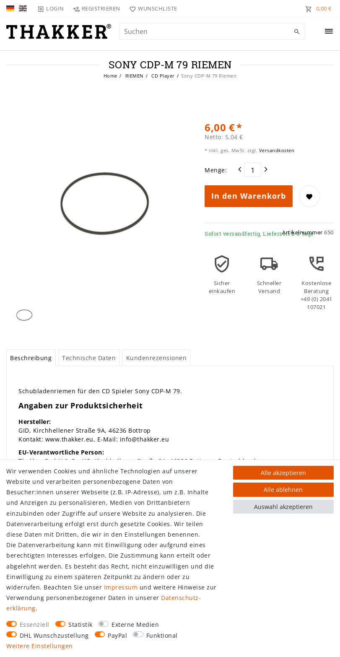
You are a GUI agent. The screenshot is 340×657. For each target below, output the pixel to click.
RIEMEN (133, 76)
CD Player (162, 76)
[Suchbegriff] (212, 31)
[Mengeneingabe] (252, 170)
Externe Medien (135, 624)
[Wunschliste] (151, 8)
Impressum (121, 587)
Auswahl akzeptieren (283, 507)
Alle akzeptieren (283, 473)
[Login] (50, 8)
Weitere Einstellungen (39, 646)
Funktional (162, 635)
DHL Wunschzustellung (54, 635)
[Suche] (297, 31)
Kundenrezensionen (156, 358)
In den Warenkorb (248, 196)
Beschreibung (31, 358)
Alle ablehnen (283, 489)
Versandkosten (275, 150)
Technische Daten (89, 358)
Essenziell (34, 624)
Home (110, 76)
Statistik (80, 624)
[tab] (31, 357)
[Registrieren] (97, 8)
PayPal (117, 635)
